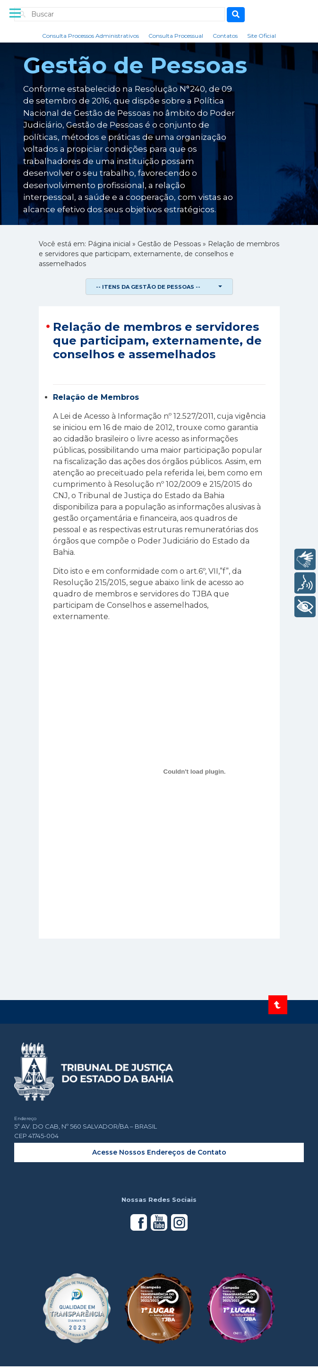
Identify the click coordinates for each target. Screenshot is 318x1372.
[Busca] (236, 14)
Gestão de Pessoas (169, 244)
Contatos (225, 35)
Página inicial (109, 244)
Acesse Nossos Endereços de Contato (159, 1152)
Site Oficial (261, 35)
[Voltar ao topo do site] (277, 1004)
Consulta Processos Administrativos (90, 35)
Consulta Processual (175, 35)
